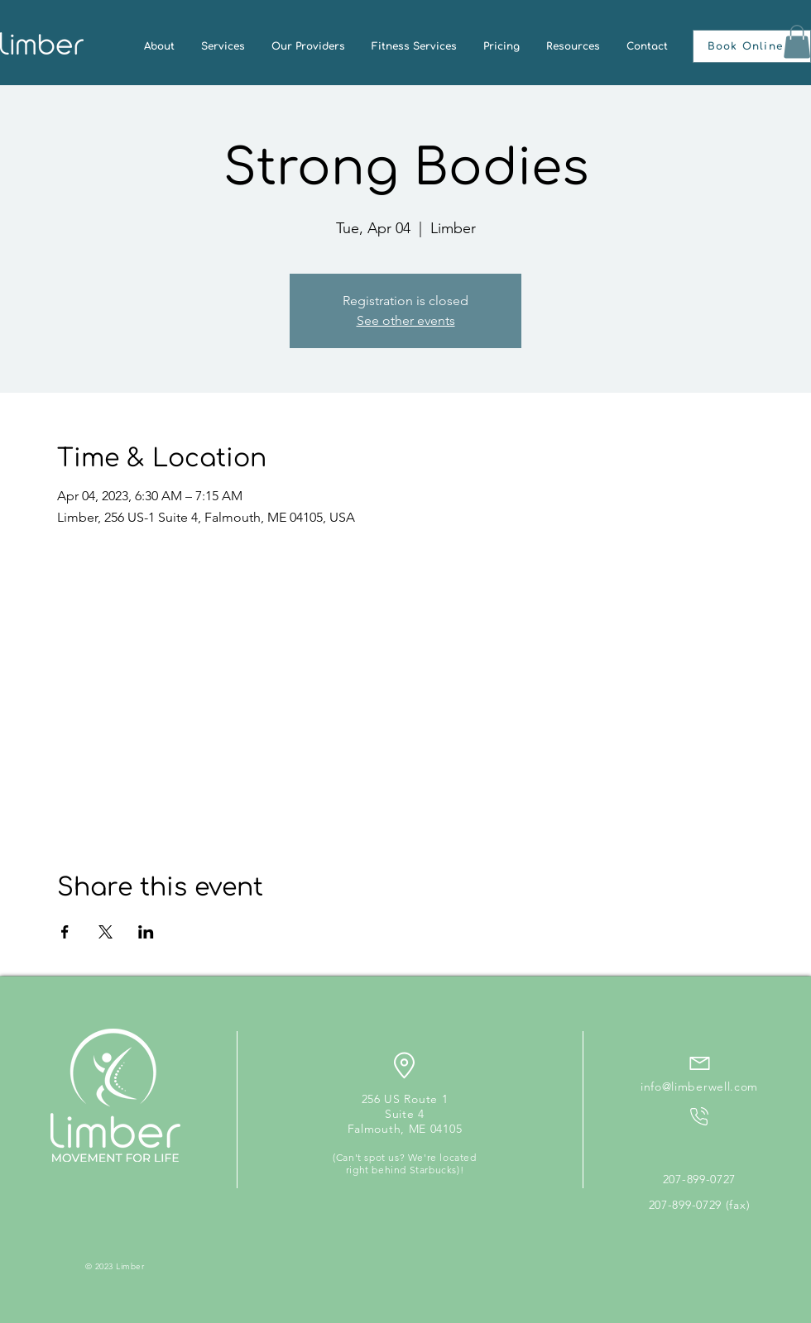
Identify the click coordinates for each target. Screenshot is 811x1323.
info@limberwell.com (699, 1086)
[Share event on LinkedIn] (146, 932)
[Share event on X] (105, 932)
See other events (406, 320)
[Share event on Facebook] (65, 932)
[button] (752, 46)
